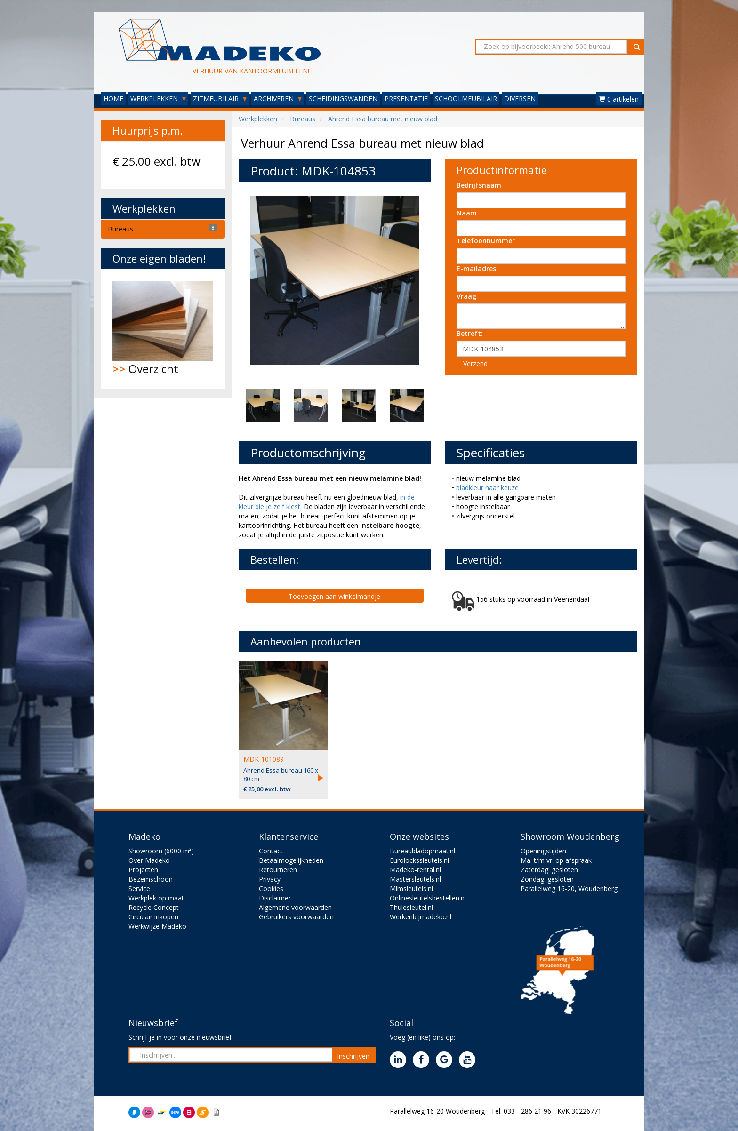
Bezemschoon (150, 879)
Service (139, 888)
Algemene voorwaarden (295, 907)
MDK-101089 (263, 759)
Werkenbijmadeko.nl (420, 916)
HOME (113, 98)
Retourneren (278, 869)
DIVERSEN (520, 98)
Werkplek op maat (156, 897)
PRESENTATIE (406, 98)
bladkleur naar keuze (487, 487)
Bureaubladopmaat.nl (422, 850)
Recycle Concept (153, 907)
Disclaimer (275, 897)
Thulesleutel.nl (411, 907)
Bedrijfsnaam (479, 185)
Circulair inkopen (153, 916)
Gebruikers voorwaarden (296, 916)
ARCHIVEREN (278, 98)
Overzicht (162, 328)
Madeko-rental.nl (415, 869)
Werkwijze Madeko (157, 926)
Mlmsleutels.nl (411, 888)
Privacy (270, 879)
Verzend (475, 363)
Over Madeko (149, 860)
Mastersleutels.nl (415, 879)
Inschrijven (353, 1055)
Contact (271, 850)
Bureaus (120, 228)
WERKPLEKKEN (158, 98)
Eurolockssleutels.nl (419, 860)
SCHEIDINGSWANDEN (343, 98)
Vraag (466, 296)
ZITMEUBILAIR (220, 98)
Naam (467, 212)
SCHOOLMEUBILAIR (466, 98)
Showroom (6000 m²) (161, 850)
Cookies (271, 888)
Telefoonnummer (486, 240)
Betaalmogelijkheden (291, 860)
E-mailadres (476, 268)
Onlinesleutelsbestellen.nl (428, 897)
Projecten (143, 869)
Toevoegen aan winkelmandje (334, 596)
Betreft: (470, 333)
